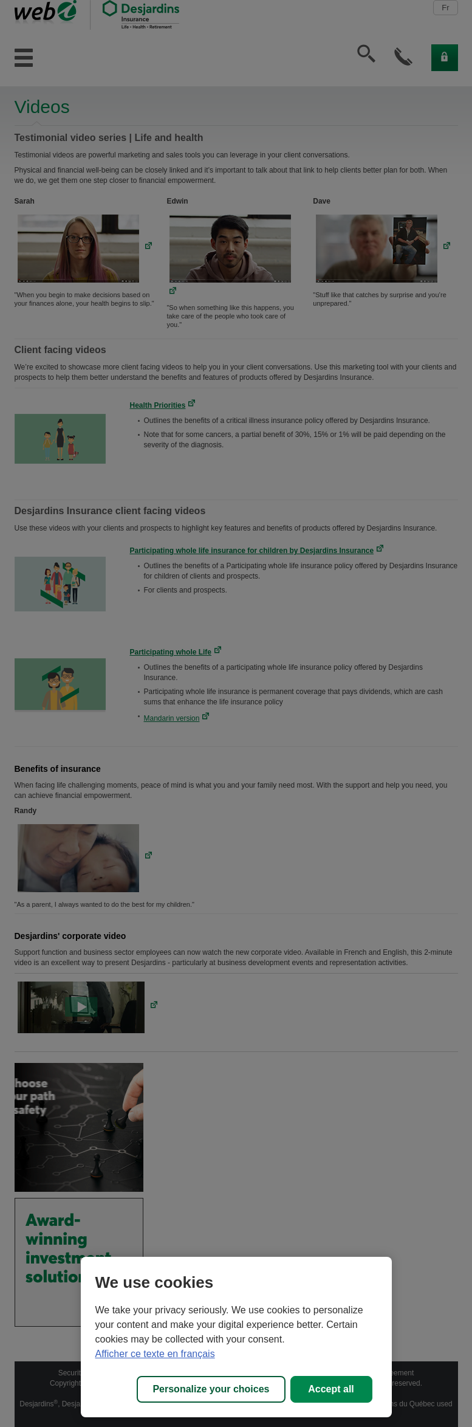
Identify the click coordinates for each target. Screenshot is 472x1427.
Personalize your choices (210, 1389)
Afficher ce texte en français (155, 1354)
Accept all (331, 1389)
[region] (236, 1337)
